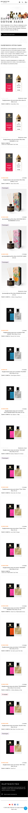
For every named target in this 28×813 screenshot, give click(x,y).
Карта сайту (14, 809)
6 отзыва (24, 369)
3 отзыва (24, 487)
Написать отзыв (22, 98)
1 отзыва (24, 177)
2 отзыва (24, 254)
